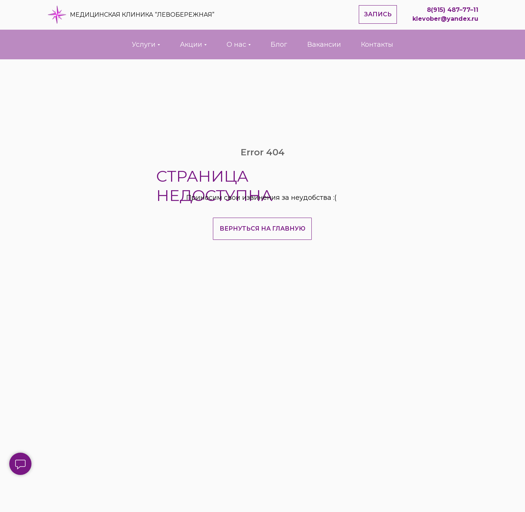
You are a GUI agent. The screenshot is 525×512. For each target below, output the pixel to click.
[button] (378, 14)
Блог (279, 44)
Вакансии (324, 44)
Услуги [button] (144, 44)
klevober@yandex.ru (445, 18)
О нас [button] (236, 44)
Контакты (377, 44)
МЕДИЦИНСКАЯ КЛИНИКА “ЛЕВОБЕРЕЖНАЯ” (142, 14)
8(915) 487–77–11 (452, 9)
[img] (57, 15)
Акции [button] (191, 44)
